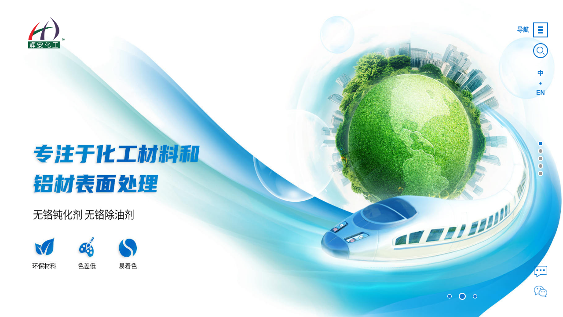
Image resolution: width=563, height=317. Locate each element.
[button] (540, 143)
